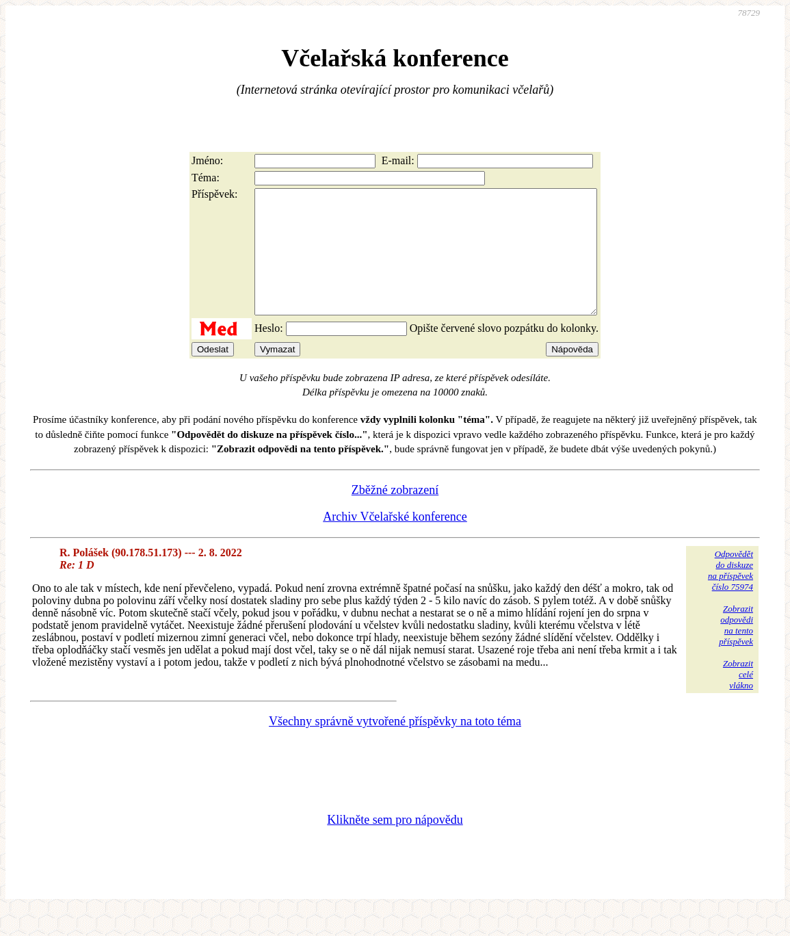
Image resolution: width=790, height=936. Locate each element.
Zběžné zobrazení (395, 514)
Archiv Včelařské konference (395, 541)
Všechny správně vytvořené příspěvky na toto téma (395, 746)
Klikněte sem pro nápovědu (394, 844)
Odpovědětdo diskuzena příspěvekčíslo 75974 (730, 594)
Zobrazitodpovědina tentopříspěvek (736, 649)
